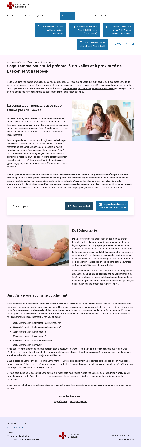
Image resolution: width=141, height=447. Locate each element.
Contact (95, 16)
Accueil (10, 16)
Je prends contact (79, 206)
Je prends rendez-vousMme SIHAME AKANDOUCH (92, 44)
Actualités (104, 16)
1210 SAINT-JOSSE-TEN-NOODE (23, 438)
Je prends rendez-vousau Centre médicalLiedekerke (50, 30)
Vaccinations (53, 16)
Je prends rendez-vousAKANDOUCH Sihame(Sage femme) (84, 30)
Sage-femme (66, 16)
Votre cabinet (21, 16)
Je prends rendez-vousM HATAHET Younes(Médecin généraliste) (118, 30)
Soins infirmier (82, 16)
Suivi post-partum (78, 401)
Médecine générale (36, 16)
